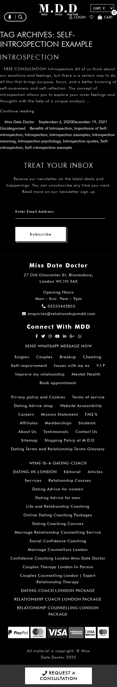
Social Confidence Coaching (58, 541)
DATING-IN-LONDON (35, 472)
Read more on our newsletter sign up (58, 191)
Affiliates (29, 423)
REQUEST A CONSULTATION (58, 675)
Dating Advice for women (57, 489)
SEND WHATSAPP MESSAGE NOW (58, 346)
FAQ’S (91, 414)
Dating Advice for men (58, 497)
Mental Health (86, 374)
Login (77, 17)
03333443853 (58, 306)
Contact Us (86, 431)
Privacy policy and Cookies (38, 397)
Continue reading (17, 111)
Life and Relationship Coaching (57, 506)
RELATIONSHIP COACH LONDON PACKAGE (57, 599)
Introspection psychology (39, 141)
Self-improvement (29, 365)
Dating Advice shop (33, 405)
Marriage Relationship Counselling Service (57, 532)
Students (87, 423)
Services (33, 480)
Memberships (58, 423)
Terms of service (88, 397)
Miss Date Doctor (19, 122)
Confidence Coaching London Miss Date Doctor (57, 558)
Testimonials (56, 431)
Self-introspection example (48, 147)
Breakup (68, 357)
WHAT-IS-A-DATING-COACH (58, 463)
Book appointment (58, 383)
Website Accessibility (81, 405)
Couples (44, 357)
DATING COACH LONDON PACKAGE (58, 590)
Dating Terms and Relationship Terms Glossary (58, 449)
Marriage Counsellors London (58, 549)
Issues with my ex (71, 365)
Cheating (92, 357)
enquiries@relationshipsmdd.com (58, 313)
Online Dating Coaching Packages (57, 515)
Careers (26, 414)
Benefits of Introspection (51, 128)
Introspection (29, 57)
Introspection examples (70, 134)
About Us (27, 431)
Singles (21, 357)
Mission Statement (59, 414)
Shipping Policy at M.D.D (69, 440)
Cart (105, 17)
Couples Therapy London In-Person (58, 567)
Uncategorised (12, 128)
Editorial (72, 472)
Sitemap (29, 440)
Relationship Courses (69, 480)
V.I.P (100, 365)
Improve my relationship (40, 374)
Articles (95, 472)
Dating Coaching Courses (58, 523)
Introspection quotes (80, 141)
